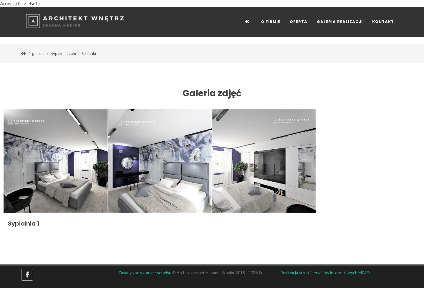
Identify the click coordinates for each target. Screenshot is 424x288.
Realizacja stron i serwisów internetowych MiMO (325, 272)
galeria (38, 53)
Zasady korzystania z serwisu (144, 272)
